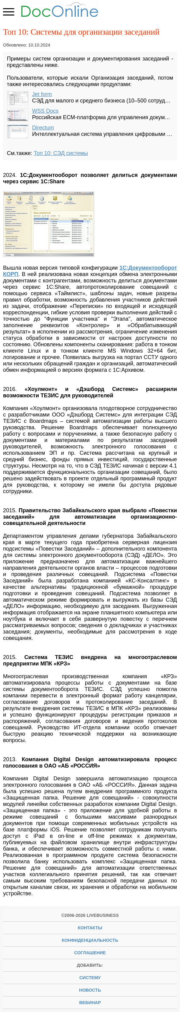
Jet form (42, 94)
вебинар (90, 1002)
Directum (43, 128)
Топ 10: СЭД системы (61, 153)
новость (90, 990)
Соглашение (90, 952)
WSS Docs (45, 111)
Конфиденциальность (90, 940)
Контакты (90, 927)
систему (90, 977)
